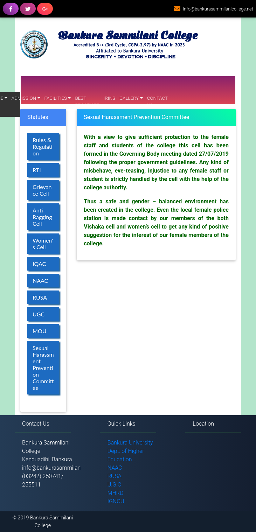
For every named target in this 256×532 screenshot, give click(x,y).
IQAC (39, 263)
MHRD (116, 493)
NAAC (40, 280)
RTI (37, 170)
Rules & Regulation (43, 146)
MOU (39, 331)
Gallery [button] (129, 98)
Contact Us (157, 102)
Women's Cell (43, 243)
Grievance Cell (42, 190)
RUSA (40, 297)
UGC (38, 314)
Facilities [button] (55, 98)
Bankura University (130, 442)
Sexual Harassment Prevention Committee (43, 367)
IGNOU (116, 501)
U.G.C (115, 484)
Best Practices (87, 102)
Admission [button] (24, 98)
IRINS (109, 98)
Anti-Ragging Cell (42, 217)
